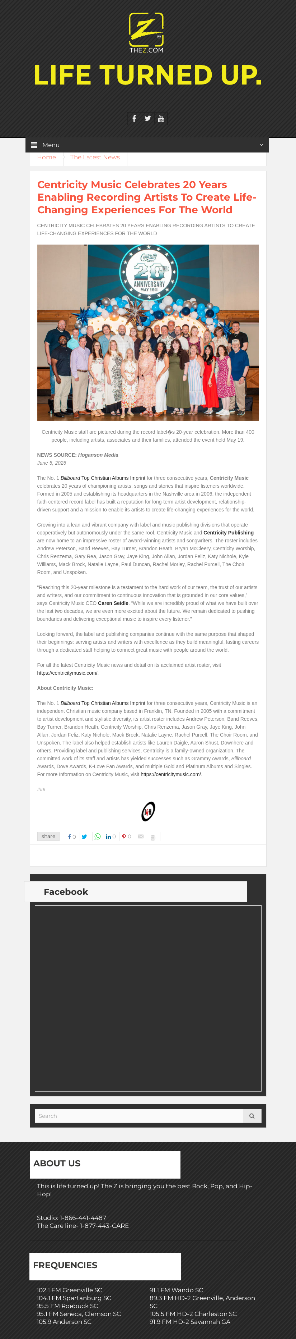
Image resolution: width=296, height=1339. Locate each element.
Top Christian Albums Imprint (103, 478)
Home (46, 157)
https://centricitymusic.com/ (67, 673)
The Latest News (96, 157)
